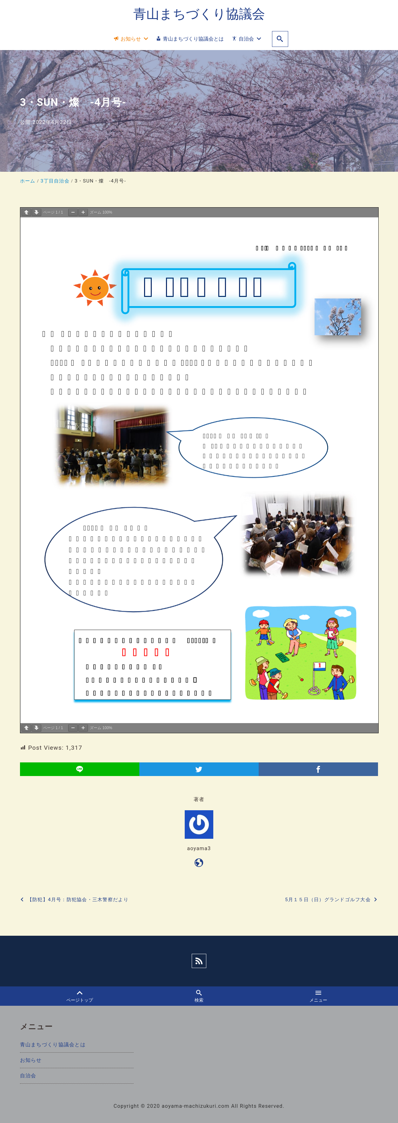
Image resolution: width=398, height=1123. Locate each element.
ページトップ (79, 996)
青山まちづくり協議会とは (53, 1045)
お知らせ (31, 1060)
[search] (280, 39)
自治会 (28, 1076)
